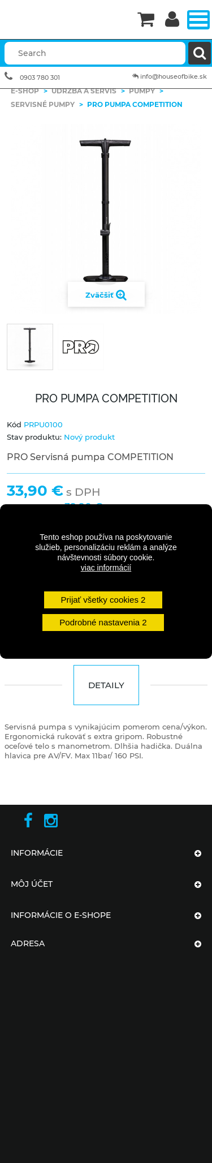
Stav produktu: (34, 436)
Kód (14, 424)
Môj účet (32, 884)
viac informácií (106, 567)
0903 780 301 (40, 77)
